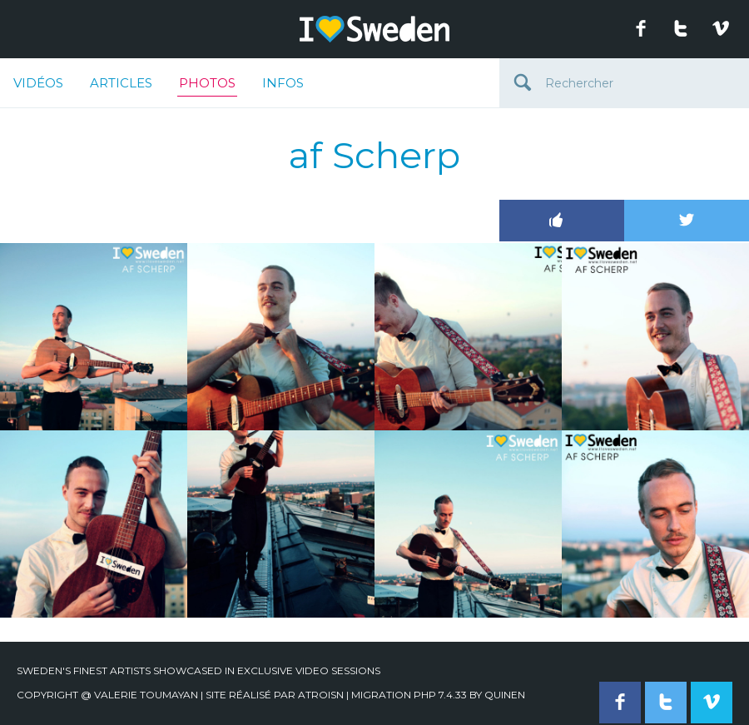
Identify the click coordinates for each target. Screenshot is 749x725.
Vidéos (38, 83)
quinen (504, 694)
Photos (207, 86)
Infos (283, 83)
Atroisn (321, 694)
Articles (121, 83)
